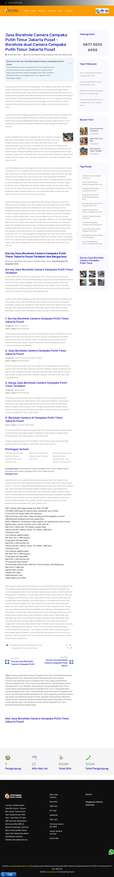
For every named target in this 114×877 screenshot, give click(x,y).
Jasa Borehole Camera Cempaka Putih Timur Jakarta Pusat (29, 70)
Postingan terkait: (13, 78)
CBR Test (53, 806)
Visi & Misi (52, 11)
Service (42, 11)
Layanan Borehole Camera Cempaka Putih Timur (91, 230)
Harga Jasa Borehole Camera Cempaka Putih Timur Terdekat (30, 73)
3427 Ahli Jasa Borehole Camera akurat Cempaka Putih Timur (38, 456)
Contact (69, 11)
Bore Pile (53, 802)
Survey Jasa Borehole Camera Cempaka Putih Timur (92, 183)
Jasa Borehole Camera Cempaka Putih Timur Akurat (92, 224)
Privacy (106, 3)
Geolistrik (54, 815)
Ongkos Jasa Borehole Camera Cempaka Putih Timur (92, 211)
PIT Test (53, 811)
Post (61, 11)
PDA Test (53, 820)
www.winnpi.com (52, 872)
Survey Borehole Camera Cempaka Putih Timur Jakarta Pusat (30, 67)
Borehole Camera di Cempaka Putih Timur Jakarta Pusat (28, 75)
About (33, 11)
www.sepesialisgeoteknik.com (19, 866)
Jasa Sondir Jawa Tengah (96, 150)
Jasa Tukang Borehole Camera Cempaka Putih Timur (92, 243)
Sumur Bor (54, 838)
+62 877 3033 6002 (13, 3)
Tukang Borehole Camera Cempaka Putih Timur (91, 190)
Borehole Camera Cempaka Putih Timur (91, 177)
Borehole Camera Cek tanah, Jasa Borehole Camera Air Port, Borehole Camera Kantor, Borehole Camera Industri (39, 697)
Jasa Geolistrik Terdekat (96, 130)
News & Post (86, 3)
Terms (97, 3)
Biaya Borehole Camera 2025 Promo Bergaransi (92, 236)
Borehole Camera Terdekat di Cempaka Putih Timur (92, 205)
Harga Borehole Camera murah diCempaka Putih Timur (90, 197)
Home (26, 11)
